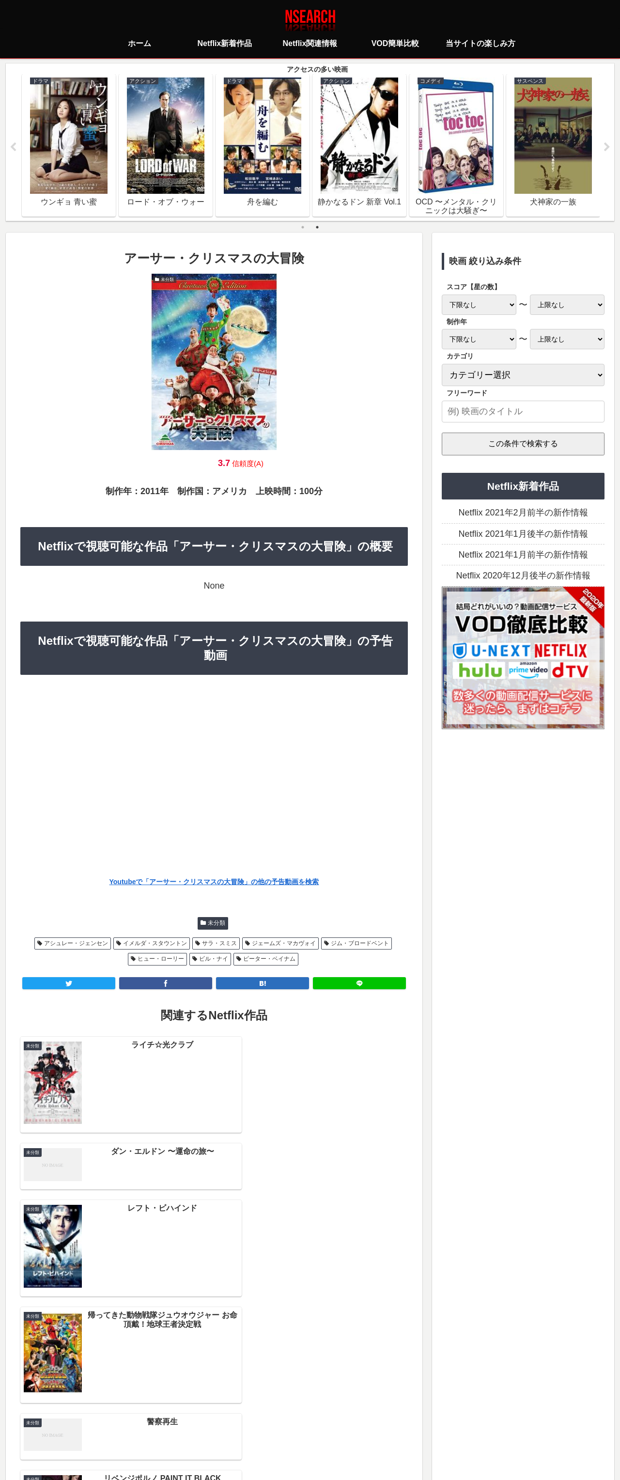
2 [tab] (317, 227)
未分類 (216, 923)
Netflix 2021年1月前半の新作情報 (523, 555)
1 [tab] (303, 227)
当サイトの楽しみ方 (326, 1429)
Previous (13, 147)
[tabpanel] (69, 145)
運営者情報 (385, 1429)
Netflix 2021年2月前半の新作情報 (523, 513)
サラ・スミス (219, 943)
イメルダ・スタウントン (155, 943)
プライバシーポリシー (252, 1429)
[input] (523, 411)
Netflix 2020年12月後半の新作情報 (523, 576)
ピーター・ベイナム (269, 959)
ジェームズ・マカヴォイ (284, 943)
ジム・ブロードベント (360, 943)
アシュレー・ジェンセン (76, 943)
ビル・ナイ (213, 959)
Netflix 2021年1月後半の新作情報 (523, 534)
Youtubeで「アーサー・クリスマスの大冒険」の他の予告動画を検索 (214, 882)
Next (607, 147)
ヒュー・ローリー (161, 959)
